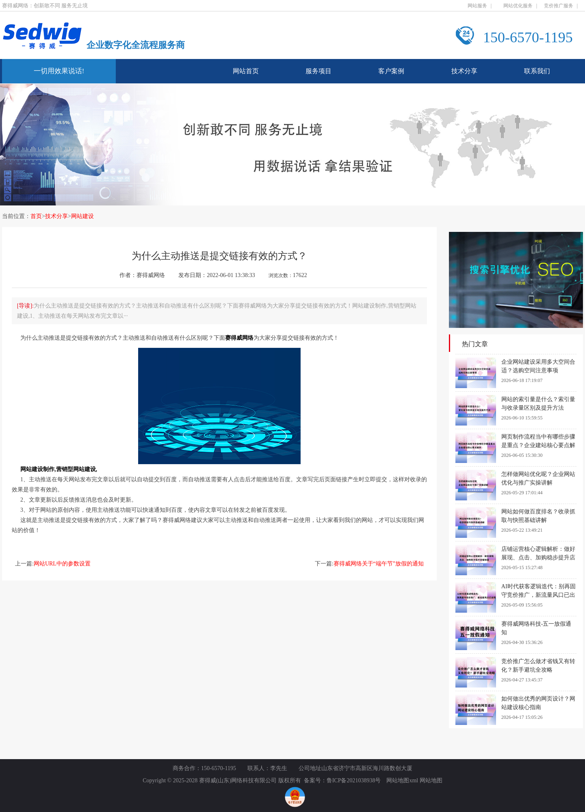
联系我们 (537, 71)
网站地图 (431, 780)
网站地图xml (402, 780)
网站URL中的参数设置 (62, 564)
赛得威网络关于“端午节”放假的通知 (379, 564)
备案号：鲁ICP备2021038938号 (342, 780)
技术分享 (464, 71)
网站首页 (246, 71)
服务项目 (319, 71)
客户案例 (391, 71)
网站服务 (477, 6)
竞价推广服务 (558, 6)
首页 (36, 216)
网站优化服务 (518, 6)
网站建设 (82, 216)
